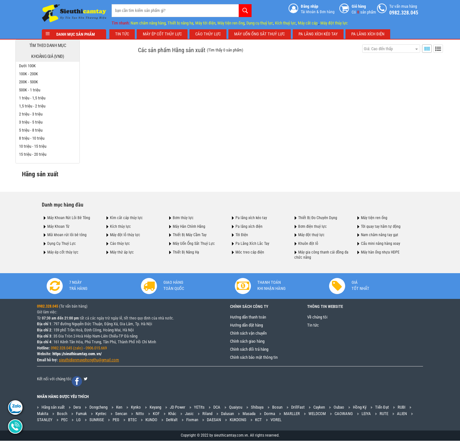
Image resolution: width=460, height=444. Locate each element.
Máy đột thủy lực (334, 22)
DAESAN (214, 421)
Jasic (189, 414)
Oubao (339, 408)
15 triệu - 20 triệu (59, 153)
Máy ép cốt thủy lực (62, 251)
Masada (249, 414)
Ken (119, 408)
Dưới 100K (53, 65)
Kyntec (101, 414)
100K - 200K (54, 73)
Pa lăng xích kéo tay (251, 217)
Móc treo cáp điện (249, 251)
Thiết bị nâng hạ (180, 22)
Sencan (121, 414)
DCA (216, 408)
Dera (77, 408)
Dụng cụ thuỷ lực (259, 22)
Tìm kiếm (245, 10)
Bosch (62, 414)
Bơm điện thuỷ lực (312, 225)
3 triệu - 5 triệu (57, 121)
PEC (64, 421)
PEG (116, 421)
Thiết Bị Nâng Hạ (186, 251)
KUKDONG (238, 421)
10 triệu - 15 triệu (59, 145)
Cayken (319, 408)
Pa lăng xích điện (248, 225)
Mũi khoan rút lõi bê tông (67, 234)
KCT (258, 421)
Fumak (81, 414)
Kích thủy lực (120, 225)
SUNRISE (96, 421)
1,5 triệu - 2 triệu (58, 105)
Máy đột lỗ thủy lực (125, 234)
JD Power (177, 408)
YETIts (199, 408)
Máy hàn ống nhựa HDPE (380, 251)
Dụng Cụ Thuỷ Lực (61, 242)
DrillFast (298, 408)
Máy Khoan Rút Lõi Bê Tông (68, 217)
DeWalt (172, 421)
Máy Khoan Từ (58, 225)
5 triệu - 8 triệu (57, 129)
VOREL (276, 421)
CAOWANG (344, 414)
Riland (207, 414)
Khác (172, 414)
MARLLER (292, 414)
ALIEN (402, 414)
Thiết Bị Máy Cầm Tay (190, 234)
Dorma (269, 414)
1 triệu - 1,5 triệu (58, 97)
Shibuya (257, 408)
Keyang (155, 408)
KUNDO (151, 421)
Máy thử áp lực (122, 251)
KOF (156, 414)
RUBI (401, 408)
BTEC (132, 421)
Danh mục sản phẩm (74, 33)
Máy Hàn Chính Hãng (189, 225)
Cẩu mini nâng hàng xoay (380, 242)
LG (78, 421)
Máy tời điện (205, 22)
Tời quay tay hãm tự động (380, 225)
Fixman (192, 421)
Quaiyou (235, 408)
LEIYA (366, 414)
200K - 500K (54, 81)
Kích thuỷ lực (285, 22)
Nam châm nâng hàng (148, 22)
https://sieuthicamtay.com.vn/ (77, 355)
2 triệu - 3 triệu (57, 113)
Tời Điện (241, 234)
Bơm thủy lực (183, 217)
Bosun (277, 408)
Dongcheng (98, 408)
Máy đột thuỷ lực (311, 234)
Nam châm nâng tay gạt (379, 234)
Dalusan (227, 414)
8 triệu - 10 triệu (58, 137)
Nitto (140, 414)
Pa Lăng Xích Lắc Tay (252, 242)
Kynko (136, 408)
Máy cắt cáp (307, 22)
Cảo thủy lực (120, 242)
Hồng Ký (359, 408)
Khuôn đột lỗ (308, 242)
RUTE (384, 414)
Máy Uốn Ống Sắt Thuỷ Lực (194, 242)
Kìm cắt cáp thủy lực (126, 217)
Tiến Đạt (382, 408)
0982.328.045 (47, 307)
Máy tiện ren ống (230, 22)
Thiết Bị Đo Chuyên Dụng (317, 217)
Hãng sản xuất (53, 408)
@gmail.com (108, 361)
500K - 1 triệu (56, 89)
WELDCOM (317, 414)
